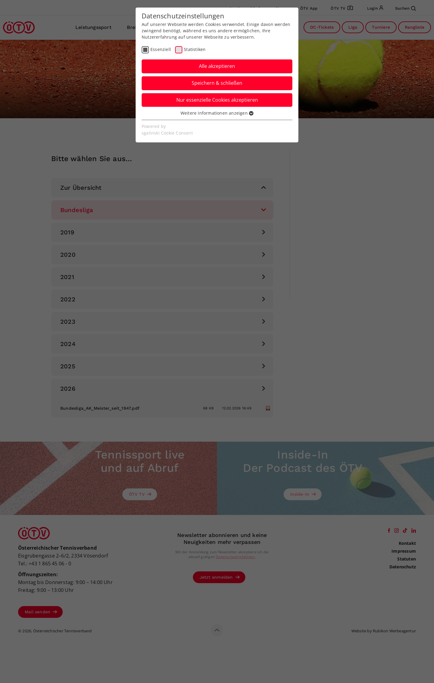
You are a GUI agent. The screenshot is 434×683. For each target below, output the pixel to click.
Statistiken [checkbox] (195, 49)
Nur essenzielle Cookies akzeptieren (217, 100)
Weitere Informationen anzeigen (217, 113)
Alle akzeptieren (217, 66)
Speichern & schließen (217, 83)
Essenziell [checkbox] (160, 49)
